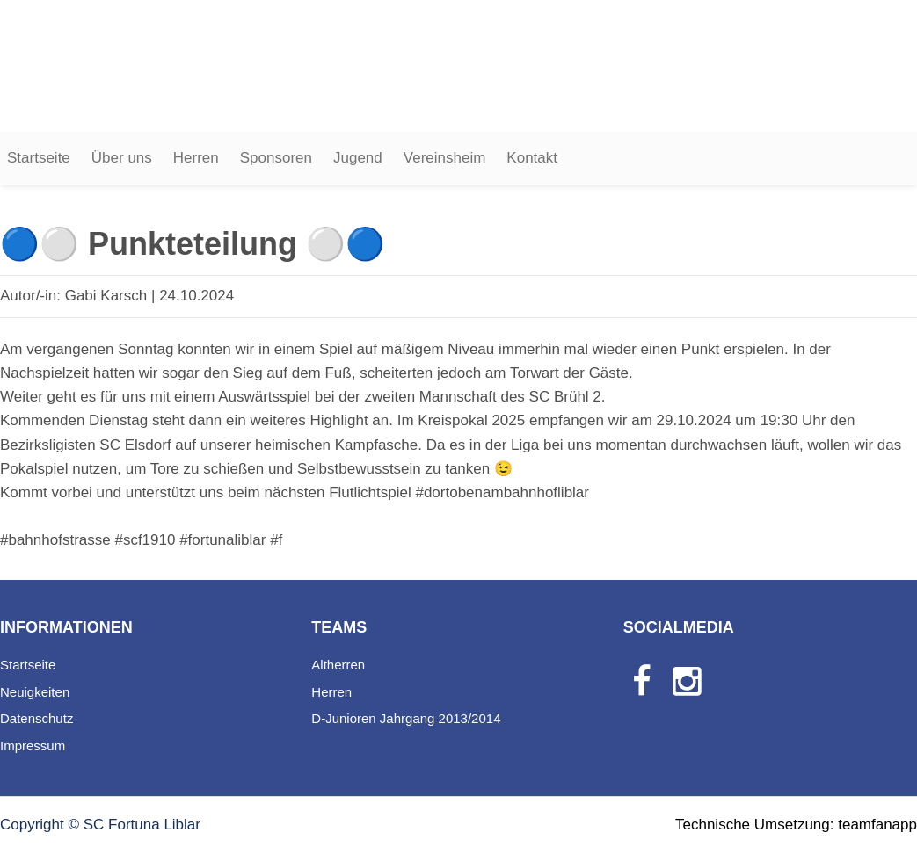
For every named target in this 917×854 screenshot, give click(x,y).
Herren (196, 157)
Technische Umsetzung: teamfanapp (796, 824)
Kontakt (531, 157)
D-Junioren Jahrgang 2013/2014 (405, 718)
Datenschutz (36, 718)
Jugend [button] (357, 157)
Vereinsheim (445, 157)
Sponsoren (276, 157)
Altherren (338, 664)
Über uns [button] (121, 157)
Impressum (32, 745)
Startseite (38, 157)
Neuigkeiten (34, 691)
